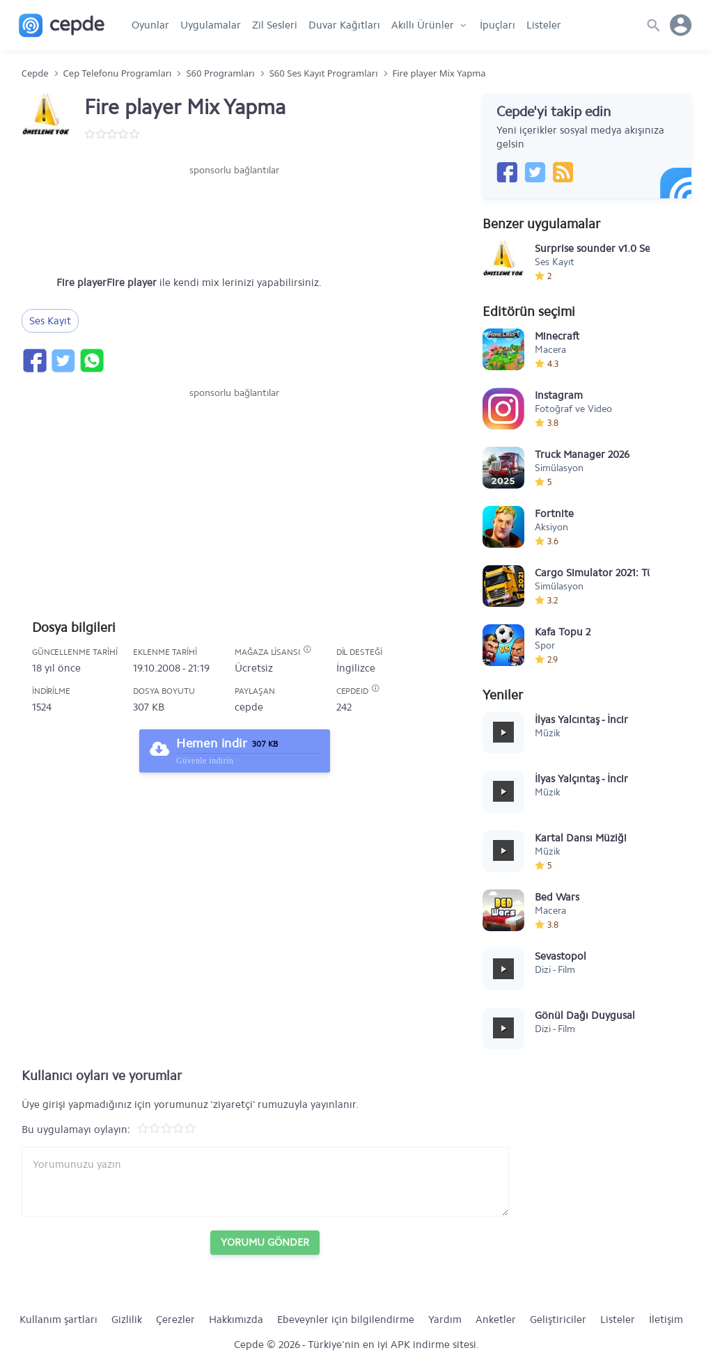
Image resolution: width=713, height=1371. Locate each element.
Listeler (543, 25)
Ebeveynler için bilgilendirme (345, 1319)
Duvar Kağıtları (344, 25)
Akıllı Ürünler (422, 25)
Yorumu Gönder (265, 1242)
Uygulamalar (210, 25)
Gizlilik (126, 1319)
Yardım (445, 1319)
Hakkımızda (236, 1319)
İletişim (666, 1319)
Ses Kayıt (50, 321)
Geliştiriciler (558, 1319)
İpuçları (497, 25)
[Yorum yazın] (265, 1182)
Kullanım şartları (58, 1319)
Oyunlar (150, 25)
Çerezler (175, 1319)
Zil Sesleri (274, 25)
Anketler (496, 1319)
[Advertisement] (234, 219)
